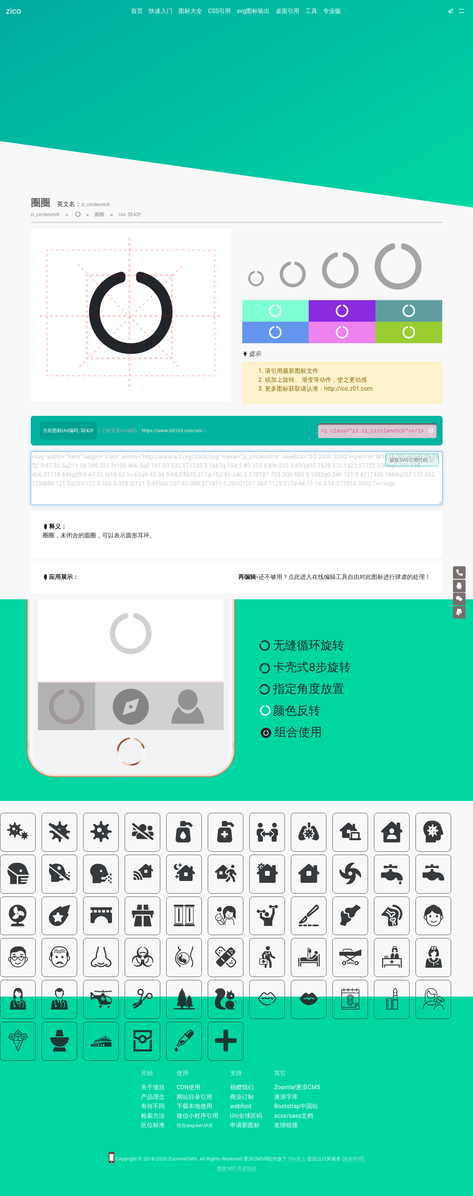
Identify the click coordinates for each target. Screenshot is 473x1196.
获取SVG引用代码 (412, 460)
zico (13, 11)
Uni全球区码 (246, 1115)
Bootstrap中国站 (296, 1106)
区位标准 (153, 1125)
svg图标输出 (253, 10)
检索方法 (153, 1115)
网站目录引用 (194, 1096)
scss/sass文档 (293, 1115)
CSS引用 (219, 10)
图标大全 (190, 10)
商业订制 (242, 1096)
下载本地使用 (194, 1106)
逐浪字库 (286, 1096)
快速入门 (161, 10)
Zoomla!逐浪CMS (297, 1087)
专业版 (332, 10)
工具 (311, 10)
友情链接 (286, 1125)
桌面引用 (287, 10)
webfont (241, 1106)
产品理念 (153, 1096)
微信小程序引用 (197, 1115)
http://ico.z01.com (348, 388)
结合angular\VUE (195, 1125)
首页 (138, 10)
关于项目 (153, 1087)
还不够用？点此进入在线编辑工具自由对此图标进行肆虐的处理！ (334, 576)
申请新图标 (245, 1125)
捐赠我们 (242, 1087)
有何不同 (153, 1106)
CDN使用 (188, 1087)
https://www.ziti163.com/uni (172, 430)
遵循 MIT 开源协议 (237, 1168)
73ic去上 (296, 1159)
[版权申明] (353, 1159)
